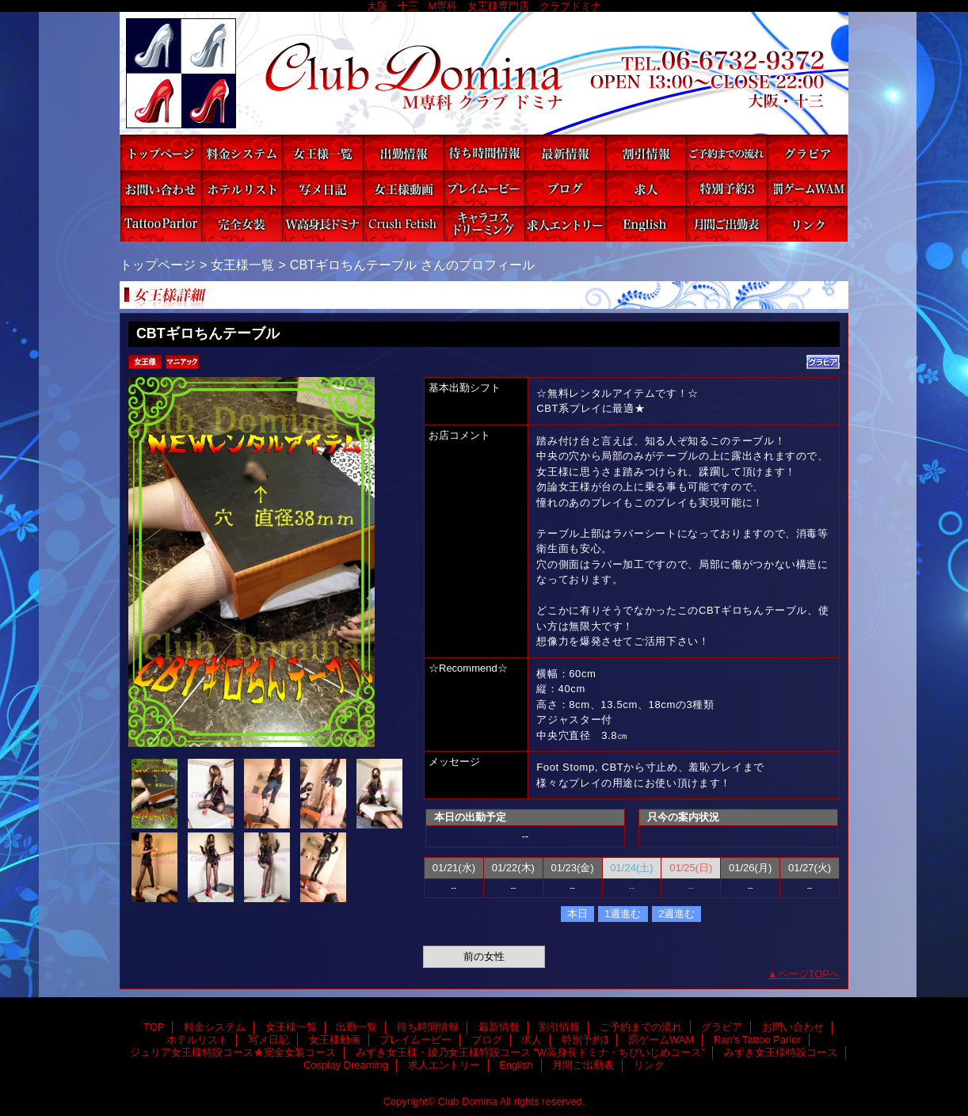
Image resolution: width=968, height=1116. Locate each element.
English (645, 224)
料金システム (241, 152)
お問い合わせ (160, 188)
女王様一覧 (322, 152)
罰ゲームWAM (807, 188)
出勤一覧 (403, 152)
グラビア (807, 152)
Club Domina (484, 73)
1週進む (622, 914)
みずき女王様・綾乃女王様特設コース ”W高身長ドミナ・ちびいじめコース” (322, 224)
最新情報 (564, 152)
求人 (645, 188)
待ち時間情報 (484, 152)
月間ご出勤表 (726, 224)
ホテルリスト (241, 188)
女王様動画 (403, 188)
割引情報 (645, 152)
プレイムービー (484, 188)
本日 (577, 914)
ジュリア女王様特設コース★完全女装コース (241, 224)
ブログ (564, 188)
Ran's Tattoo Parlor (160, 224)
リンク (807, 224)
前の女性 (484, 956)
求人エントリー (564, 224)
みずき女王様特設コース (403, 224)
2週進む (676, 914)
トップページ (158, 264)
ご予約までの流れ (726, 152)
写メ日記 (322, 188)
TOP (160, 152)
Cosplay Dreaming (484, 224)
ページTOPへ (809, 974)
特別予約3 (726, 188)
